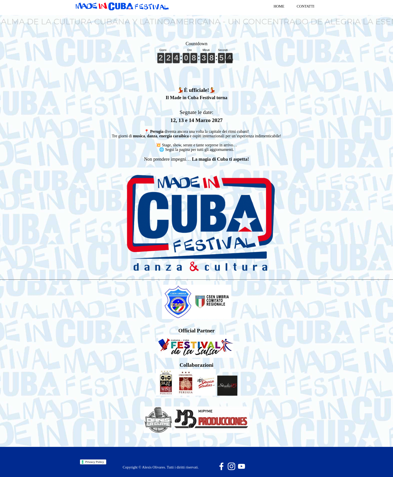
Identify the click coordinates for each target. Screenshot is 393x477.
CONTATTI (305, 6)
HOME (278, 6)
